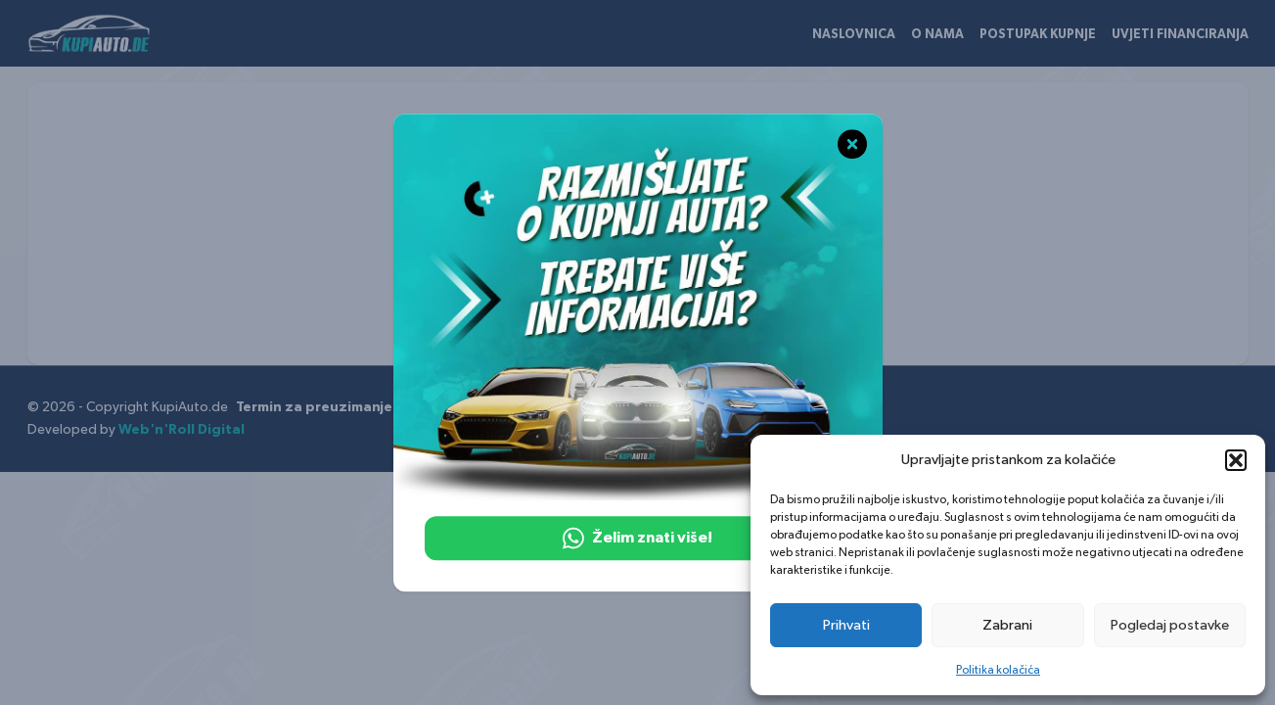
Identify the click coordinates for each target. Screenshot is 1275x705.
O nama (937, 34)
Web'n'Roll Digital (181, 430)
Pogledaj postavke (1170, 625)
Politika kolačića (998, 670)
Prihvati (846, 625)
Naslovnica (853, 34)
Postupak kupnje (1037, 34)
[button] (1236, 460)
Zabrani (1007, 625)
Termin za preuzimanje (314, 407)
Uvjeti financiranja (1180, 34)
